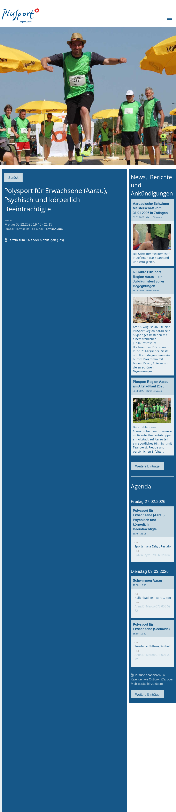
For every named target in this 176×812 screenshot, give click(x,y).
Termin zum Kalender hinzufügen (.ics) (36, 240)
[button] (152, 534)
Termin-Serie (53, 229)
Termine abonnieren (147, 675)
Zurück (13, 177)
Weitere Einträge (147, 466)
